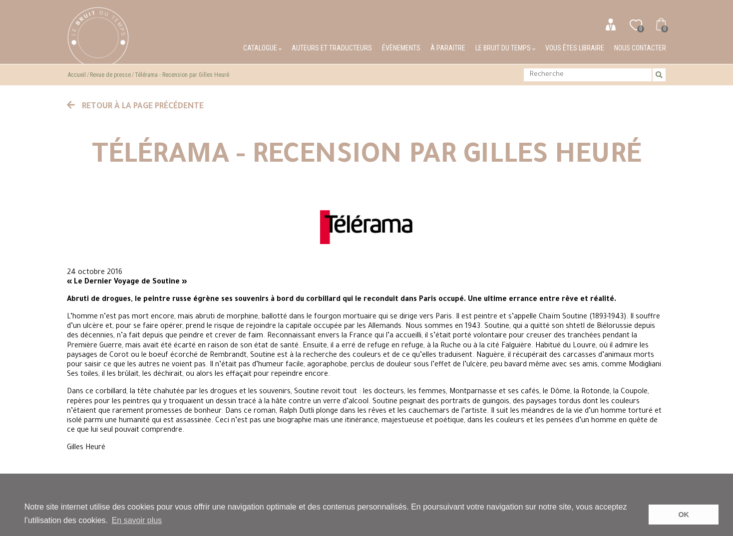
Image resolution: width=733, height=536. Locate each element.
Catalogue (262, 48)
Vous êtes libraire (574, 48)
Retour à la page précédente (135, 106)
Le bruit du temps (505, 48)
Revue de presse (110, 74)
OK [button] (683, 515)
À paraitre (447, 48)
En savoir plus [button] (137, 520)
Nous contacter (640, 48)
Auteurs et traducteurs (332, 48)
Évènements (401, 48)
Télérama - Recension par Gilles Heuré (182, 74)
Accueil (77, 74)
